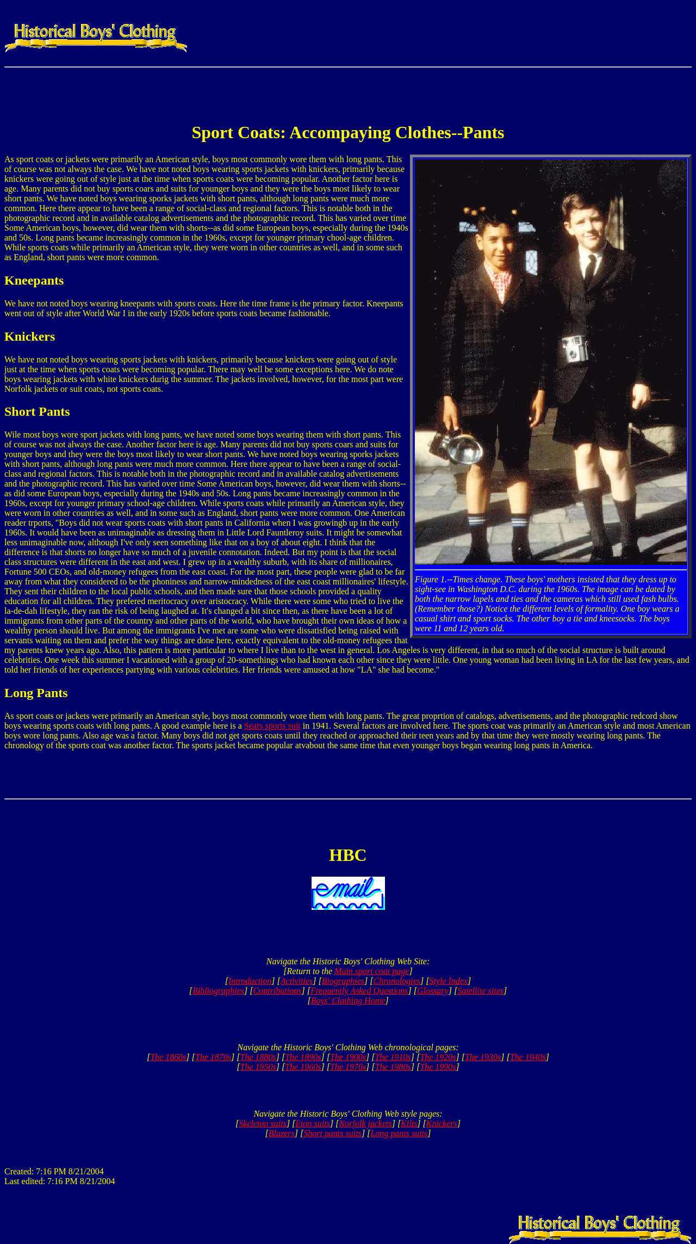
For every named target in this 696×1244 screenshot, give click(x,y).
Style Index (448, 981)
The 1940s (528, 1057)
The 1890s (303, 1057)
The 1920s (438, 1057)
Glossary (433, 990)
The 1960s (303, 1066)
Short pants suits (332, 1133)
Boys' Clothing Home (348, 1000)
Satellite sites (480, 990)
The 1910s (393, 1057)
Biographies (343, 981)
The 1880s (258, 1057)
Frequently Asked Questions (359, 990)
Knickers (441, 1123)
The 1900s (348, 1057)
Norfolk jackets (365, 1123)
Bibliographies (218, 990)
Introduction (249, 981)
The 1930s (483, 1057)
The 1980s (393, 1066)
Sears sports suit (272, 725)
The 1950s (258, 1066)
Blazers (282, 1133)
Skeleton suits (263, 1123)
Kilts (409, 1123)
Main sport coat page (371, 971)
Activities (297, 981)
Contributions (277, 990)
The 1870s (213, 1057)
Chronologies (396, 981)
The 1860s (168, 1057)
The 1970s (348, 1066)
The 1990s (438, 1066)
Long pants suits (398, 1133)
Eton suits (312, 1123)
